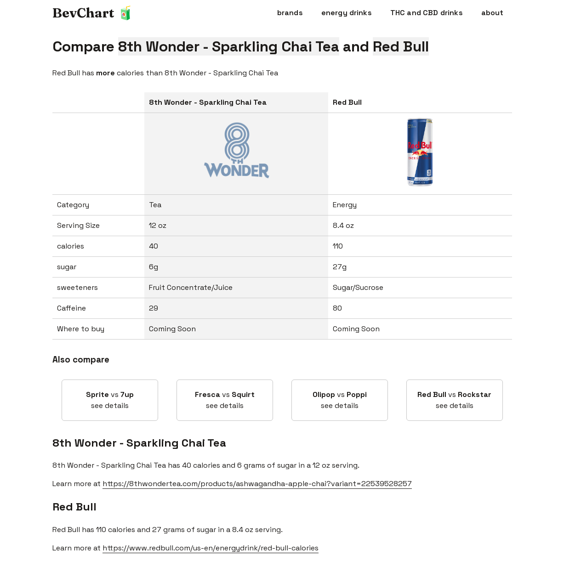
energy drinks (346, 12)
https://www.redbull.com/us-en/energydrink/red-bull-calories (211, 548)
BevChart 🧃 (93, 13)
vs (109, 400)
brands (290, 12)
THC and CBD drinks (426, 12)
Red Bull (74, 506)
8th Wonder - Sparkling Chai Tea (139, 443)
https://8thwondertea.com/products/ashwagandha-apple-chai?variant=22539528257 (257, 483)
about (492, 12)
